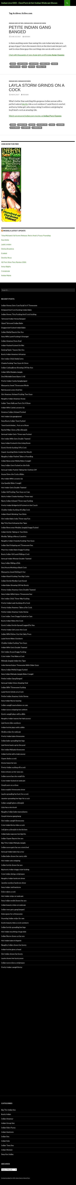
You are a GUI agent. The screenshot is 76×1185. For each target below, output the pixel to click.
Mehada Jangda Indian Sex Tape (13, 661)
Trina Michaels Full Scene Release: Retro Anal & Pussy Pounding (26, 235)
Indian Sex (28, 23)
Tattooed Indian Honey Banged (13, 319)
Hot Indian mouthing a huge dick (13, 932)
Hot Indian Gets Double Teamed (13, 487)
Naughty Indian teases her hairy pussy (16, 718)
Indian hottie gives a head (11, 949)
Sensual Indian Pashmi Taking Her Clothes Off (19, 470)
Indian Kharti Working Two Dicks (13, 514)
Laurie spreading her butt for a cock (14, 794)
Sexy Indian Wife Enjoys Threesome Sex (16, 594)
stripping (26, 127)
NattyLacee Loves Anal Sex (11, 390)
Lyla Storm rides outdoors (11, 723)
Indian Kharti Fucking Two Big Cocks (15, 576)
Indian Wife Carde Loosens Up (13, 408)
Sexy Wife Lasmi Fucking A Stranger (15, 336)
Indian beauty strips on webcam (13, 905)
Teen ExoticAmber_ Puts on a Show (15, 425)
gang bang (22, 64)
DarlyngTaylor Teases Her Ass (12, 350)
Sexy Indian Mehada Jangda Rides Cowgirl (17, 674)
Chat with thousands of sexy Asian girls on (36, 55)
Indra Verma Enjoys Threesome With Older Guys (20, 665)
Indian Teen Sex (7, 1145)
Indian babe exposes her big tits (13, 834)
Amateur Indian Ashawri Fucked (13, 412)
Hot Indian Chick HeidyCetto (12, 359)
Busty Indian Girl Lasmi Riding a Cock (15, 554)
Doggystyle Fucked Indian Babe (13, 328)
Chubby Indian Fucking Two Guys (14, 643)
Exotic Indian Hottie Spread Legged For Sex (18, 625)
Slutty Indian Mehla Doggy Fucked (14, 670)
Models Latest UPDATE (14, 231)
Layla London (6, 244)
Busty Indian (6, 1114)
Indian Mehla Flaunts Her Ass (12, 332)
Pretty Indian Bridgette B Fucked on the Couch (19, 505)
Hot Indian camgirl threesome (12, 821)
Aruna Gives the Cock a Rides (12, 474)
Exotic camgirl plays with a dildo (13, 714)
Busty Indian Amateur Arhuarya (13, 354)
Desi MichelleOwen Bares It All (13, 376)
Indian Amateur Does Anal (11, 341)
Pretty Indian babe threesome (13, 736)
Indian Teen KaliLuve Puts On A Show (16, 403)
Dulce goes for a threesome (12, 914)
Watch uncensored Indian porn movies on (35, 116)
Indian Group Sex (16, 23)
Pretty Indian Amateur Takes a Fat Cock (16, 607)
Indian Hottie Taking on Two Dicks (14, 532)
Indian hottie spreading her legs (13, 927)
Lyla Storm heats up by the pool (13, 745)
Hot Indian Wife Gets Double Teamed (15, 439)
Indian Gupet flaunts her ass (12, 838)
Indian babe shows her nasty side (14, 856)
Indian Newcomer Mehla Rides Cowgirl (16, 461)
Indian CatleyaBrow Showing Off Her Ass (17, 368)
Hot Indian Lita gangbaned (11, 416)
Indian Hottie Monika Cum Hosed (14, 581)
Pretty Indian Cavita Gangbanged (14, 381)
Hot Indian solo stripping (10, 861)
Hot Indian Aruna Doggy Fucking (13, 652)
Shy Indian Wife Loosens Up (12, 479)
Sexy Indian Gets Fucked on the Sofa (15, 465)
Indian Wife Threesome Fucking (13, 687)
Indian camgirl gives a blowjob (12, 803)
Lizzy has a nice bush (9, 807)
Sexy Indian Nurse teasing (11, 701)
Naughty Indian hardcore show (13, 878)
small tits (41, 66)
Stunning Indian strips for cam (12, 918)
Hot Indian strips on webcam (12, 896)
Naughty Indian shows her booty (13, 945)
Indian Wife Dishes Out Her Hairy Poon (16, 634)
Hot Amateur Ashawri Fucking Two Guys (17, 394)
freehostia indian (5, 1178)
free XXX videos (14, 1178)
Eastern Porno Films (24, 1178)
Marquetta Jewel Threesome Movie (15, 385)
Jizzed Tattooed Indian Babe (12, 323)
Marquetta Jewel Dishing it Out (13, 572)
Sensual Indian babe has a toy (12, 852)
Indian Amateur (7, 1119)
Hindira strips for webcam (11, 732)
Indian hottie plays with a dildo (13, 727)
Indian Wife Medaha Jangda (11, 372)
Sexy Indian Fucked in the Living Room (15, 443)
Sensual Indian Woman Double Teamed (16, 559)
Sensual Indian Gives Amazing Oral (14, 683)
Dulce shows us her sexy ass (12, 772)
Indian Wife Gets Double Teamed (14, 647)
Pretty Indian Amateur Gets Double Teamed (18, 590)
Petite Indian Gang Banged (30, 29)
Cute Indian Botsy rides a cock (13, 825)
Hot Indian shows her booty (12, 954)
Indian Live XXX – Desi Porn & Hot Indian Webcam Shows (29, 3)
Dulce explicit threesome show (13, 789)
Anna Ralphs (6, 266)
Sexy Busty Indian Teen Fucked (13, 421)
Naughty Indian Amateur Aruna (13, 399)
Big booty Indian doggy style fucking (15, 869)
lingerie (61, 124)
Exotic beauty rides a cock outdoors (15, 923)
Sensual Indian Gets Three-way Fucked (16, 434)
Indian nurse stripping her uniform (14, 710)
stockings (15, 127)
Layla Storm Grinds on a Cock (36, 87)
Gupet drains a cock (9, 758)
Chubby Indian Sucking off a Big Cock (15, 510)
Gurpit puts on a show (9, 785)
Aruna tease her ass (9, 763)
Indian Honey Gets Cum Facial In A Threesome (19, 305)
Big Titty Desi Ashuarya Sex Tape (14, 523)
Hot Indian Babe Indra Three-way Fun (15, 519)
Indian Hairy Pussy (8, 1128)
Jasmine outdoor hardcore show (13, 883)
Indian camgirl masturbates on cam (14, 705)
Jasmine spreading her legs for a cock (15, 798)
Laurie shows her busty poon (12, 958)
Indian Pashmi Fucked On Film (12, 345)
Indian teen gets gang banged (12, 909)
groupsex (34, 64)
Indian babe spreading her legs (13, 741)
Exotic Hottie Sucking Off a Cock (13, 447)
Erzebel (4, 253)
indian (54, 64)
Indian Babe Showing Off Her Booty (15, 585)
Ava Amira (5, 240)
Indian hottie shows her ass (12, 865)
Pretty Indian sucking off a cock (13, 767)
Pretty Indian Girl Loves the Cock (14, 630)
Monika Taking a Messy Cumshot (13, 536)
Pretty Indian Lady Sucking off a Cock (15, 603)
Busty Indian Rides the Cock (12, 621)
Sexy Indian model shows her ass (13, 901)
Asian (13, 64)
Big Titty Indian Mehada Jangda (13, 843)
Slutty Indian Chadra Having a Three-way (17, 496)
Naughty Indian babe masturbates (14, 812)
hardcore (45, 64)
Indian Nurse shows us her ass (13, 936)
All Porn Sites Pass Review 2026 (13, 262)
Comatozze (5, 271)
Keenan (27, 37)
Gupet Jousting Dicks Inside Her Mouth (16, 452)
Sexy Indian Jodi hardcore (11, 887)
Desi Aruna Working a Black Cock (14, 567)
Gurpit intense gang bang (11, 816)
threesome (37, 127)
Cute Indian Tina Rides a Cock (12, 656)
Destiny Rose (6, 258)
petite (31, 66)
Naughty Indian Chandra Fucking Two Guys (17, 541)
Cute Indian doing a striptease (13, 874)
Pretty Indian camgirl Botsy (11, 967)
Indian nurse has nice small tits (13, 776)
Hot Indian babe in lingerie (11, 940)
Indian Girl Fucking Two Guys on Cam (15, 492)
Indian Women (40, 23)
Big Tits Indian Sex (8, 1110)
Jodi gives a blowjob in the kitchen (14, 829)
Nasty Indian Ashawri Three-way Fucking (17, 501)
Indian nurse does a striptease (13, 963)
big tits (25, 104)
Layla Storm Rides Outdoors (12, 638)
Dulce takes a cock (8, 892)
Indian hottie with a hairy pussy (13, 754)
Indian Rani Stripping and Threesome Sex (17, 545)
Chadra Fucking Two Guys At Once (14, 363)
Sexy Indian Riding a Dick (10, 563)
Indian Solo (5, 1141)
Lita (24, 66)
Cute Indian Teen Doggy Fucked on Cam (16, 616)
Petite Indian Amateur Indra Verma (14, 612)
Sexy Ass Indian (7, 1154)
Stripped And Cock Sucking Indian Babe (16, 310)
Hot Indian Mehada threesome (13, 750)
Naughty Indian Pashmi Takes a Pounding (17, 456)
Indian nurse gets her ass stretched (15, 847)
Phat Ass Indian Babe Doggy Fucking (15, 550)
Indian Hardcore (7, 1132)
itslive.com (15, 66)
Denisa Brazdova (7, 249)
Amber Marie (6, 275)
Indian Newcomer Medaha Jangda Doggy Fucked (19, 527)
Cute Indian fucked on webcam (13, 781)
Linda (52, 124)
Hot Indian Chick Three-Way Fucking (15, 598)
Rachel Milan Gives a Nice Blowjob (14, 430)
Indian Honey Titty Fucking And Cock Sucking (18, 314)
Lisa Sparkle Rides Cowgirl (11, 483)
